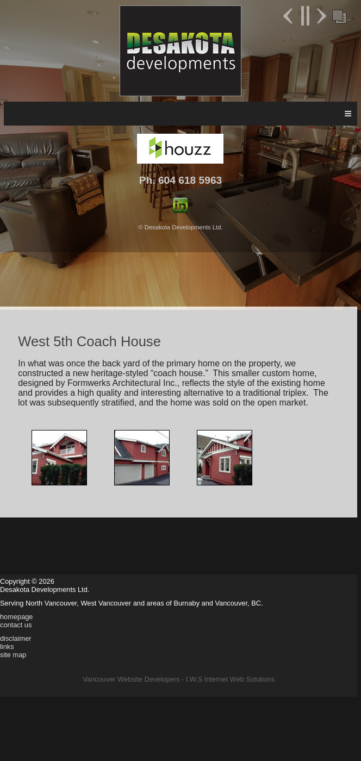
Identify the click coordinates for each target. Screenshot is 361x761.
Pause (304, 15)
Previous (289, 15)
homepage (16, 617)
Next (320, 15)
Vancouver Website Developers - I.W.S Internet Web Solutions (179, 679)
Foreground (338, 15)
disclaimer (16, 638)
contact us (16, 625)
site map (13, 655)
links (7, 647)
